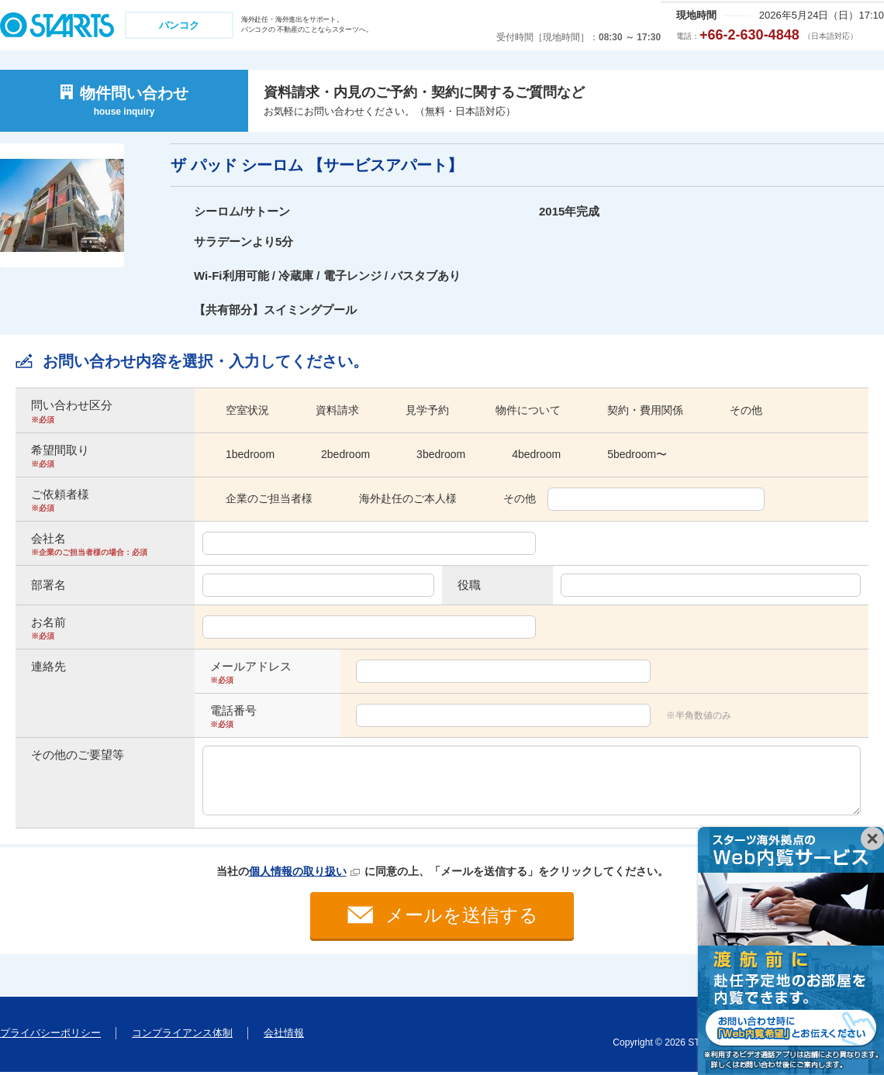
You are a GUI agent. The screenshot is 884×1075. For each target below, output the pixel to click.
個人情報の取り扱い (298, 871)
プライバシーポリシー (50, 1036)
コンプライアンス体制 (182, 1036)
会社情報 (284, 1036)
